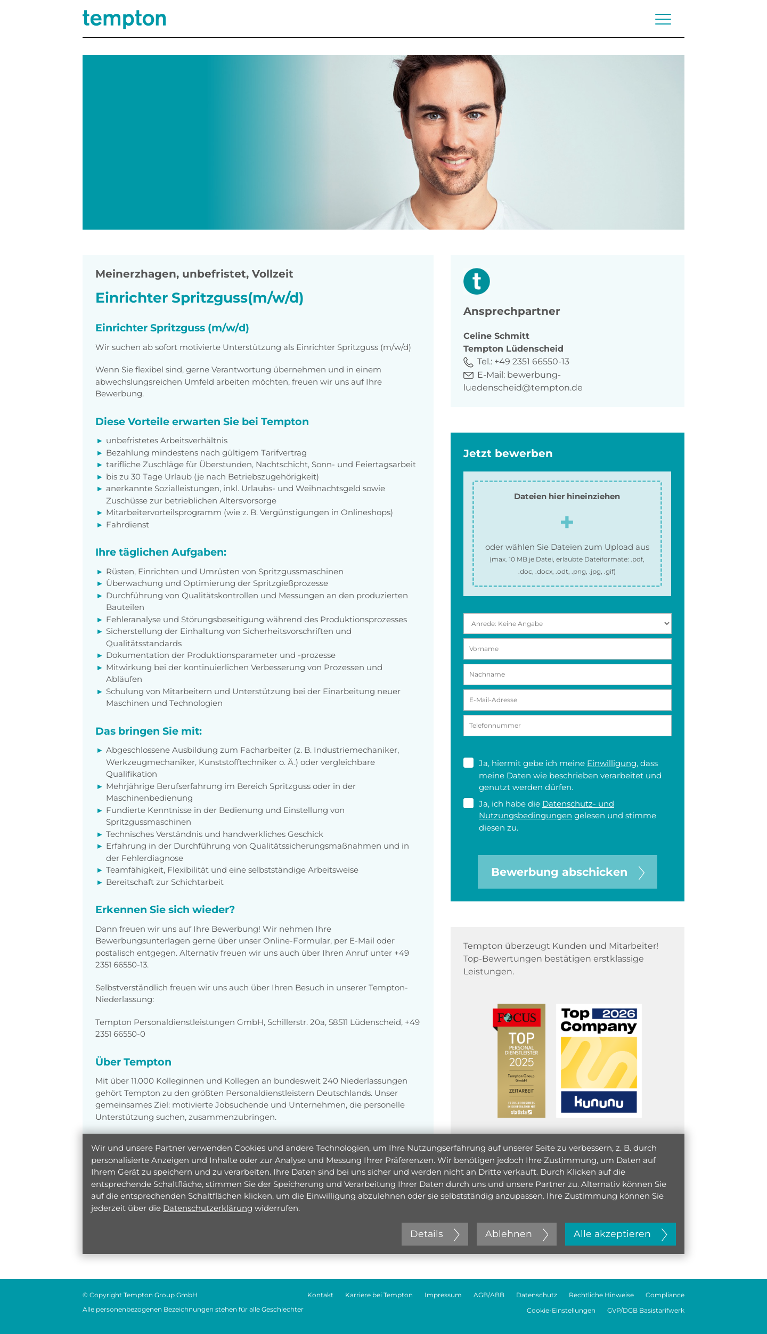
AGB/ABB (489, 1295)
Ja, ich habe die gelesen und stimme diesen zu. (559, 815)
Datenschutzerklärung (207, 1208)
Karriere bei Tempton (379, 1295)
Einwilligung (612, 763)
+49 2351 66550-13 (531, 361)
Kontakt (320, 1295)
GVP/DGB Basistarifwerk (645, 1310)
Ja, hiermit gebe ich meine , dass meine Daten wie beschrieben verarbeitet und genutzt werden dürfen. (562, 775)
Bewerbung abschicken (567, 872)
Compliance (665, 1295)
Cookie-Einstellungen (561, 1310)
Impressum (443, 1295)
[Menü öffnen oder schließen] (663, 19)
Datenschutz (536, 1295)
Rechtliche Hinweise (601, 1295)
